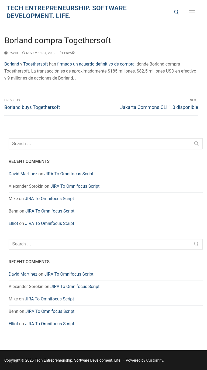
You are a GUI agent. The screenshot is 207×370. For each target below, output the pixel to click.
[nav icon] (192, 12)
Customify (154, 360)
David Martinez (23, 173)
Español (69, 53)
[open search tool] (176, 12)
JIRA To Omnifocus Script (69, 173)
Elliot (13, 223)
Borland (11, 64)
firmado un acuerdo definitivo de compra (95, 64)
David (11, 53)
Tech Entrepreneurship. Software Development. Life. (66, 12)
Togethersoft (35, 64)
